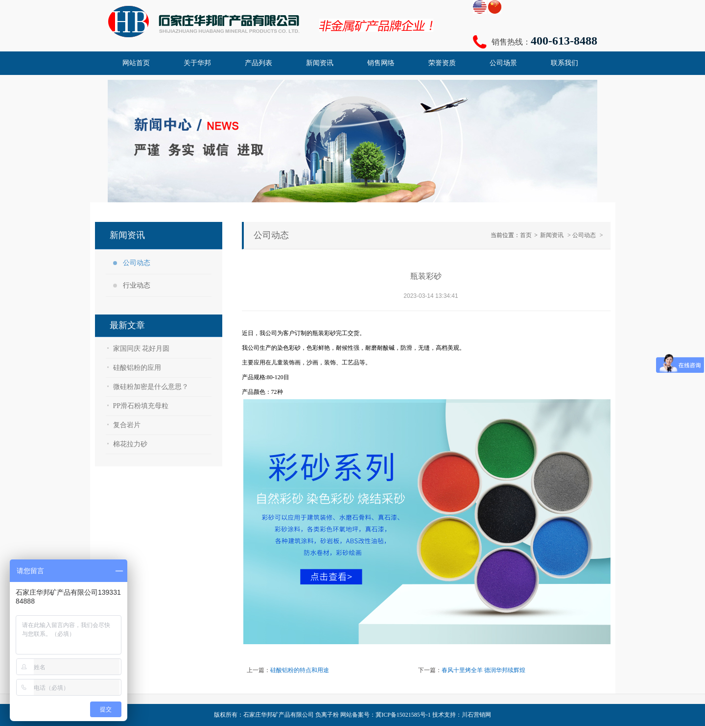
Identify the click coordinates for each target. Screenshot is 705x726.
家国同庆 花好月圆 (141, 348)
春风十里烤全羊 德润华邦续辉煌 (483, 670)
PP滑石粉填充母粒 (141, 406)
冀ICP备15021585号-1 (403, 714)
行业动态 (136, 285)
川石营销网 (476, 714)
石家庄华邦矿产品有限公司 (278, 714)
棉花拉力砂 (130, 444)
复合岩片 (127, 425)
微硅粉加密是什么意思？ (150, 386)
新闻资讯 (552, 235)
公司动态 (136, 262)
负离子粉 (327, 714)
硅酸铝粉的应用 (137, 367)
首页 (526, 235)
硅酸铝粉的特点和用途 (299, 670)
